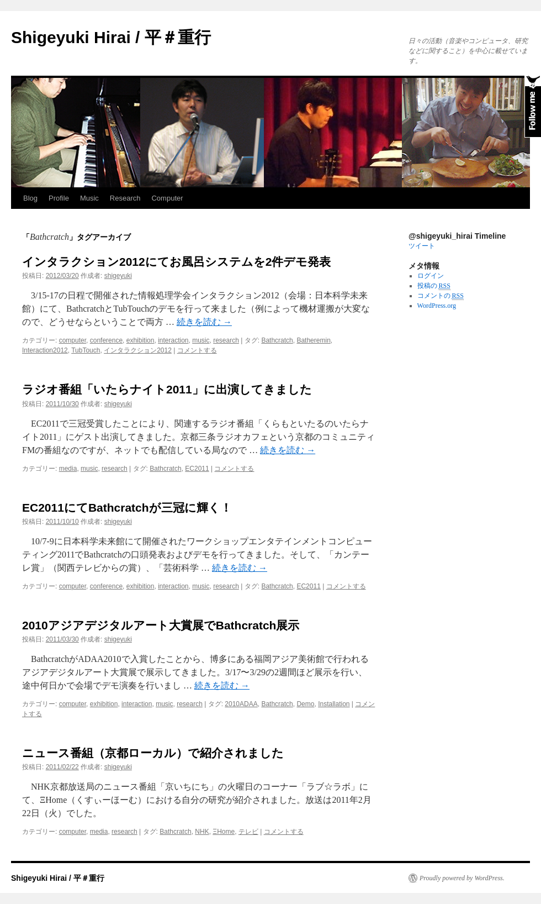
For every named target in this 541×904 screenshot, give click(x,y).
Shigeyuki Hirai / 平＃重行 (111, 37)
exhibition (140, 340)
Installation (333, 704)
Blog (30, 198)
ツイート (422, 246)
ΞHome (224, 831)
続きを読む (204, 322)
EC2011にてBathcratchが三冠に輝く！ (127, 507)
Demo (305, 704)
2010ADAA (241, 704)
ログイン (430, 276)
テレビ (248, 831)
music (200, 340)
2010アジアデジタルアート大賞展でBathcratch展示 (160, 625)
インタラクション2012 (138, 350)
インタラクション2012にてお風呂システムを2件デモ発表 (176, 261)
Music (89, 198)
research (226, 340)
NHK (202, 831)
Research (125, 198)
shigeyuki (118, 276)
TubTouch (85, 350)
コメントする (197, 350)
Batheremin (313, 340)
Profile (59, 198)
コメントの (440, 296)
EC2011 (197, 468)
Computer (167, 198)
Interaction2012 (45, 350)
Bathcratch (277, 340)
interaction (173, 340)
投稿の (433, 286)
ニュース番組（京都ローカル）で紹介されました (153, 753)
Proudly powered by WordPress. (462, 878)
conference (106, 340)
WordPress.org (436, 305)
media (68, 468)
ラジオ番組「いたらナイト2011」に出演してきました (167, 389)
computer (72, 340)
